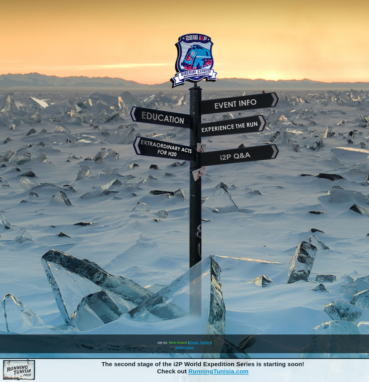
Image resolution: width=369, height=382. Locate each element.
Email (193, 342)
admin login (184, 347)
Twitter (205, 342)
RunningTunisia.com (219, 371)
